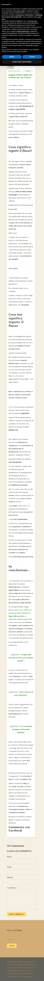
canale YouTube (18, 786)
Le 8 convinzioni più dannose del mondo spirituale (22, 729)
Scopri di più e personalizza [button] (21, 62)
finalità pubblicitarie (23, 31)
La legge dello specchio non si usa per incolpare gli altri (21, 657)
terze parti (34, 21)
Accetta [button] (32, 57)
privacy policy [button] (20, 11)
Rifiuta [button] (12, 57)
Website (10, 877)
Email (9, 867)
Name (9, 856)
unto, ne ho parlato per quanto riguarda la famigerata (20, 613)
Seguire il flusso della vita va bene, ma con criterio (20, 76)
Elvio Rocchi (15, 71)
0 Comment (27, 71)
